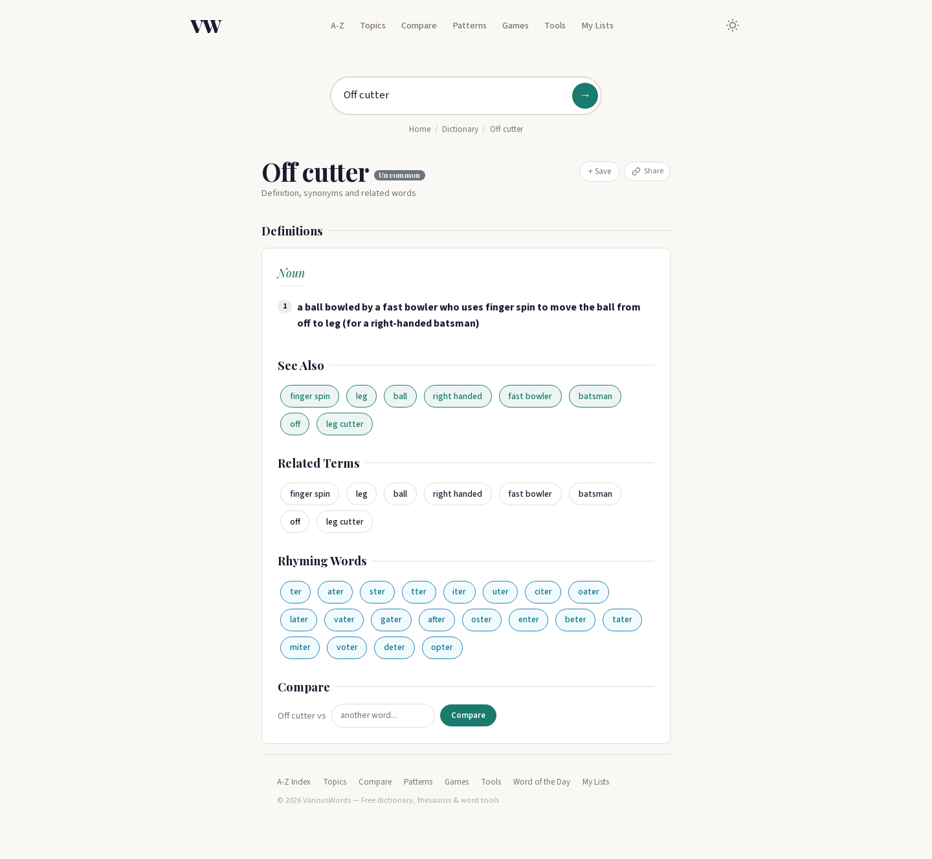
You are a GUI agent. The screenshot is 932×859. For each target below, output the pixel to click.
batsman (595, 396)
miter (300, 647)
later (299, 619)
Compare (419, 25)
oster (481, 619)
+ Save (599, 171)
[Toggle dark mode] (733, 25)
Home (419, 129)
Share (647, 171)
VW (205, 25)
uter (501, 591)
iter (459, 591)
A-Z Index (294, 782)
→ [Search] (585, 95)
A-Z (337, 25)
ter (296, 591)
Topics (373, 25)
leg (362, 396)
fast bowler (530, 396)
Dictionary (460, 129)
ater (335, 591)
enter (528, 619)
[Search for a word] (466, 95)
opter (442, 647)
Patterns (469, 25)
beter (575, 619)
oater (588, 591)
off (295, 424)
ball (400, 396)
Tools (555, 25)
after (436, 619)
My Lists (597, 25)
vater (344, 619)
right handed (457, 396)
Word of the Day (541, 782)
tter (419, 591)
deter (394, 647)
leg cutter (345, 424)
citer (543, 591)
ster (377, 591)
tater (622, 619)
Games (515, 25)
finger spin (310, 396)
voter (347, 647)
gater (391, 619)
